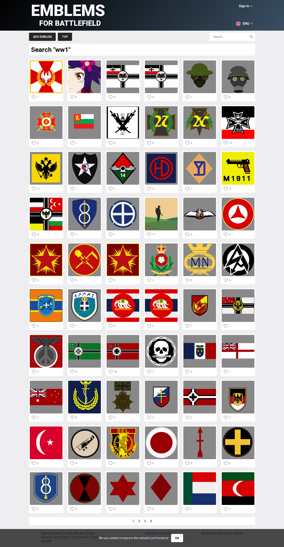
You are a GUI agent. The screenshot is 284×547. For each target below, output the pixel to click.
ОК (177, 538)
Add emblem (42, 36)
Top (65, 36)
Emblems (68, 14)
